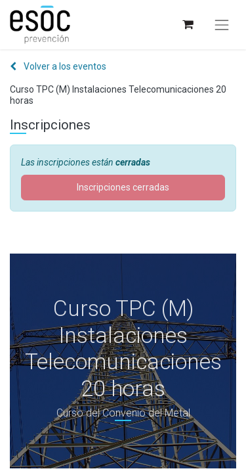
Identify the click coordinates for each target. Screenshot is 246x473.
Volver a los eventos (58, 66)
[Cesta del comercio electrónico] (187, 25)
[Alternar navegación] (221, 25)
